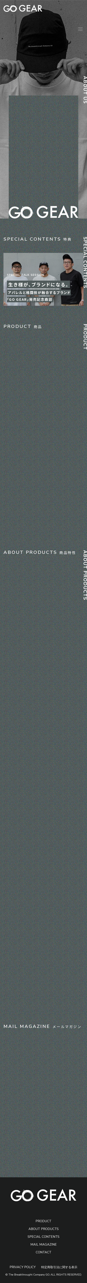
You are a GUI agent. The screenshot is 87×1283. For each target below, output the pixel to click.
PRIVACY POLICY (23, 1267)
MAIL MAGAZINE (43, 1244)
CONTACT (43, 1252)
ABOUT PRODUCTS (43, 1229)
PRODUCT (43, 1221)
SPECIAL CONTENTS (43, 1236)
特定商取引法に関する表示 (59, 1267)
